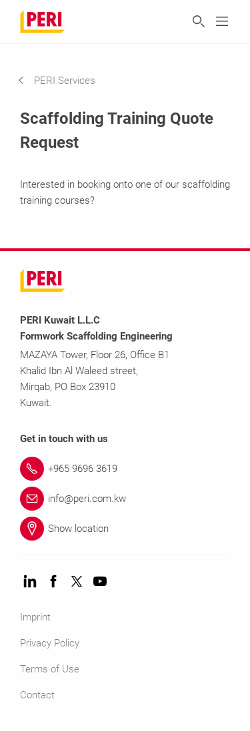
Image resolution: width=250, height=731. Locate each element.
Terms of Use (49, 669)
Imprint (35, 617)
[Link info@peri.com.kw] (125, 499)
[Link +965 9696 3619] (125, 469)
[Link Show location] (125, 529)
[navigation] (66, 81)
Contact (37, 695)
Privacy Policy (49, 643)
